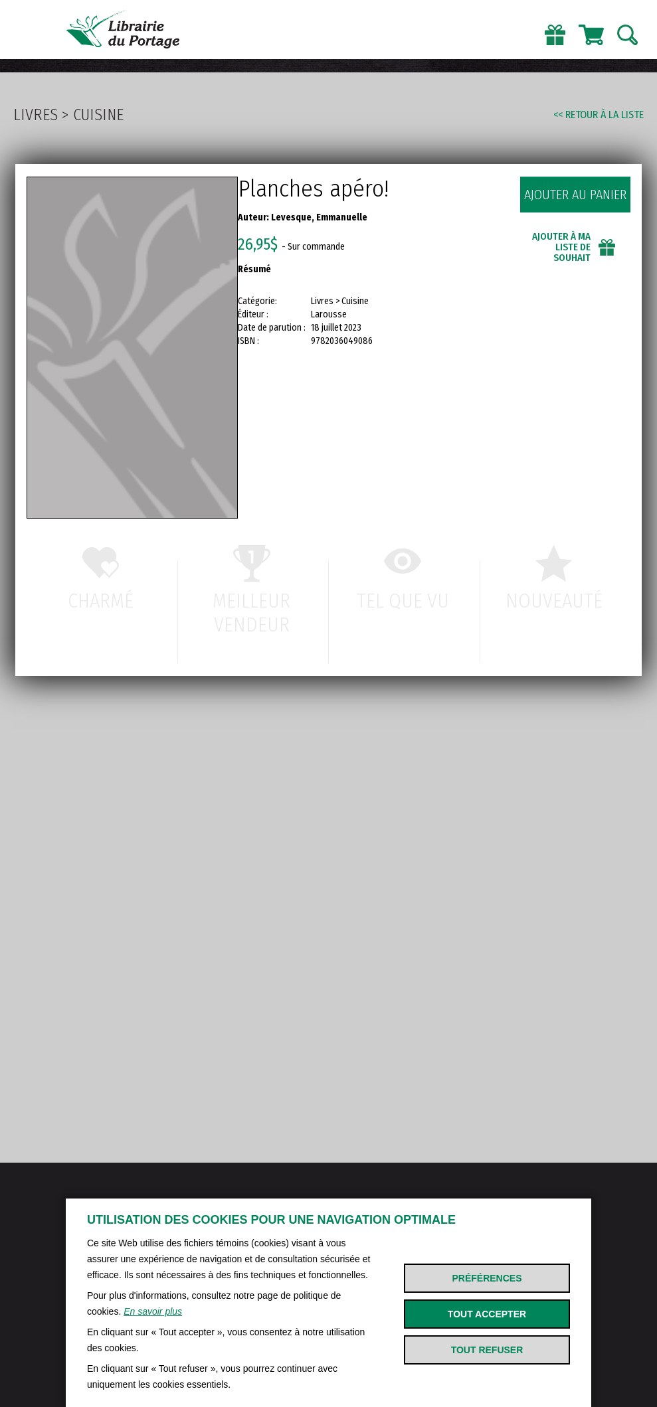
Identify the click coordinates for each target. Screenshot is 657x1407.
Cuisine (98, 115)
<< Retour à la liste (598, 114)
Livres (35, 115)
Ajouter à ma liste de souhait (561, 247)
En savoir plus (153, 1311)
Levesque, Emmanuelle (319, 217)
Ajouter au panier (575, 195)
